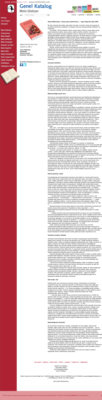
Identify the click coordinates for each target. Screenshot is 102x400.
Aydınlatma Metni (61, 367)
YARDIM (97, 15)
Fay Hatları (53, 30)
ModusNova (65, 381)
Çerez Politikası (61, 371)
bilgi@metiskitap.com (94, 376)
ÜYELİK (73, 15)
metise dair (53, 362)
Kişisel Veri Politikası (60, 366)
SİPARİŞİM (90, 15)
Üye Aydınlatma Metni (61, 369)
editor (61, 362)
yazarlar (67, 362)
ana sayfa (37, 362)
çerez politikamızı (72, 395)
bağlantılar (84, 362)
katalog (45, 362)
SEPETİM (81, 15)
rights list (75, 362)
